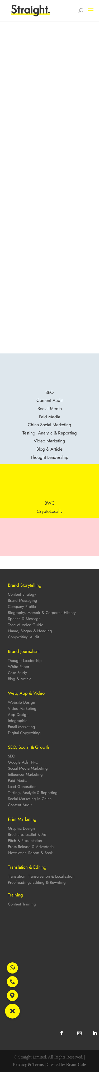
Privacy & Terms (28, 1064)
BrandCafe (76, 1064)
